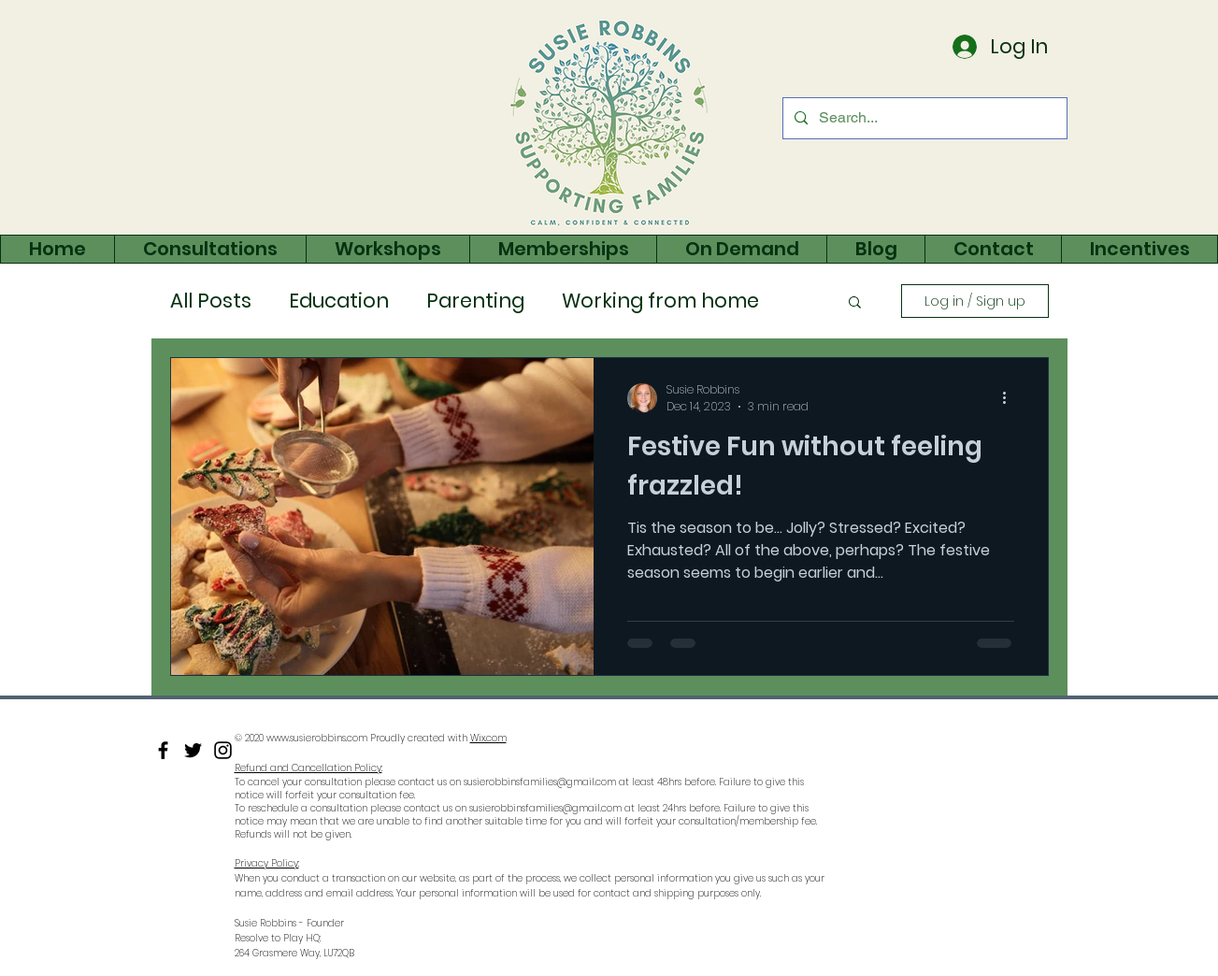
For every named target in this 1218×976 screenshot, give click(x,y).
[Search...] (923, 118)
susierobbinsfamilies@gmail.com (540, 782)
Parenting (475, 301)
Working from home (660, 301)
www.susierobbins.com (316, 738)
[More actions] (1011, 398)
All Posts (210, 301)
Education (339, 301)
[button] (855, 303)
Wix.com (488, 738)
